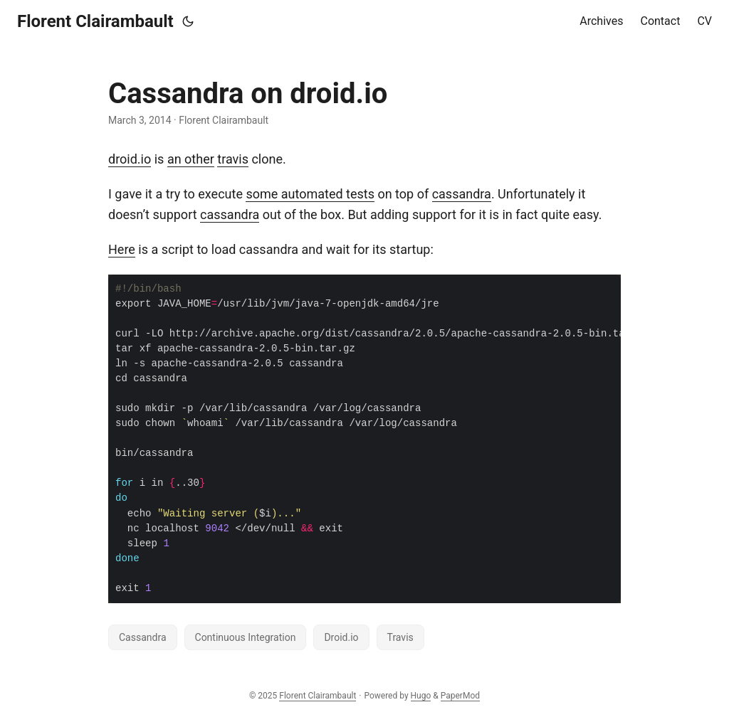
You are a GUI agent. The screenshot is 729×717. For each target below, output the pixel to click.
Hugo (421, 696)
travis (232, 159)
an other (190, 159)
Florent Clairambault (95, 21)
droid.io (129, 159)
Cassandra (143, 637)
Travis (400, 637)
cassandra (461, 193)
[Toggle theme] (187, 21)
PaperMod (460, 696)
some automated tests (310, 193)
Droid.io (341, 637)
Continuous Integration (245, 637)
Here (121, 249)
